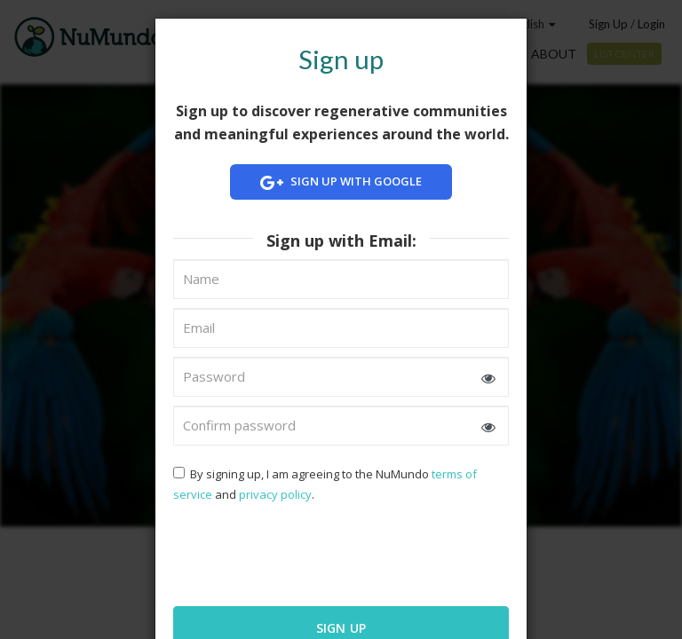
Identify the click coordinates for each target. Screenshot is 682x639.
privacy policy (275, 494)
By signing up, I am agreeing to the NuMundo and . (325, 484)
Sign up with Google (341, 182)
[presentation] (287, 553)
